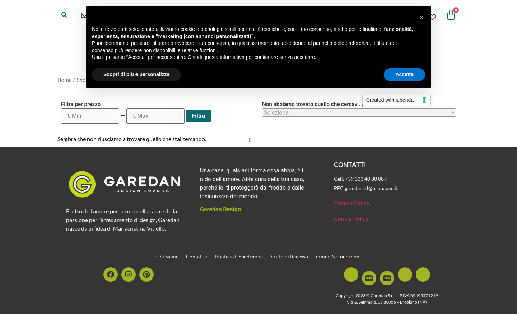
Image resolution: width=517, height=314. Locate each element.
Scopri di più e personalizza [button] (136, 74)
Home (64, 80)
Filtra (198, 115)
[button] (64, 15)
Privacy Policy (351, 203)
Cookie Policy (351, 219)
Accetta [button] (404, 74)
